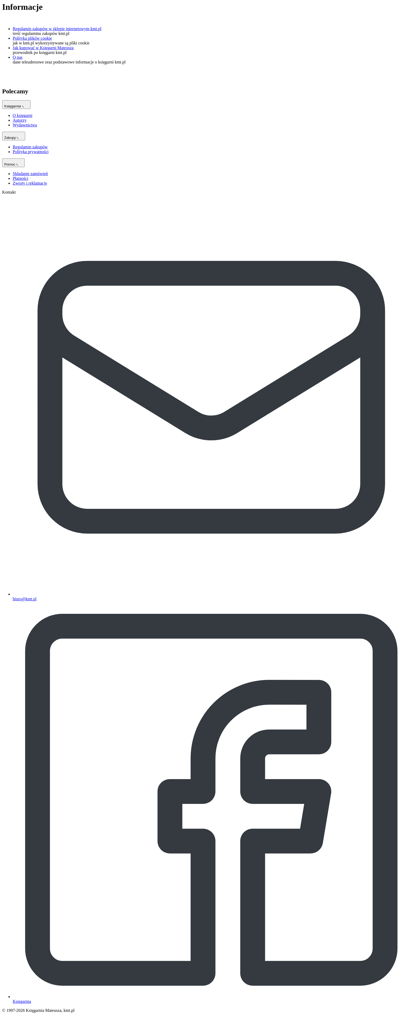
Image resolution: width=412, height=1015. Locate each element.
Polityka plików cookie (32, 38)
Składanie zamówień (30, 173)
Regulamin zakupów (30, 147)
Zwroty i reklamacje (30, 183)
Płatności (20, 178)
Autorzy (19, 120)
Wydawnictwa (25, 125)
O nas (18, 57)
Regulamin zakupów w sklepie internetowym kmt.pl (57, 28)
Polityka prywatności (31, 151)
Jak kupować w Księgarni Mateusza (43, 47)
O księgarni (22, 115)
